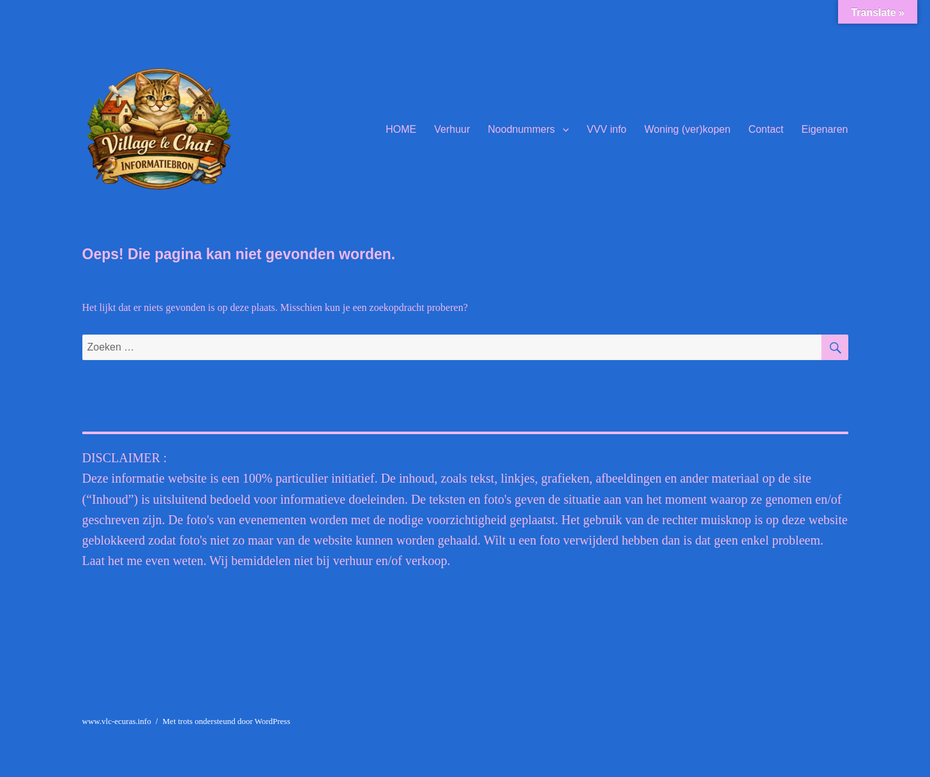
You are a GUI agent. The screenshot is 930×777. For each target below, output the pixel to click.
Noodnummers (521, 129)
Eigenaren (825, 129)
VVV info (606, 129)
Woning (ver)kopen (688, 129)
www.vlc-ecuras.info (116, 721)
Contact (765, 129)
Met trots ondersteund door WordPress (226, 721)
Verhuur (452, 129)
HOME (401, 129)
